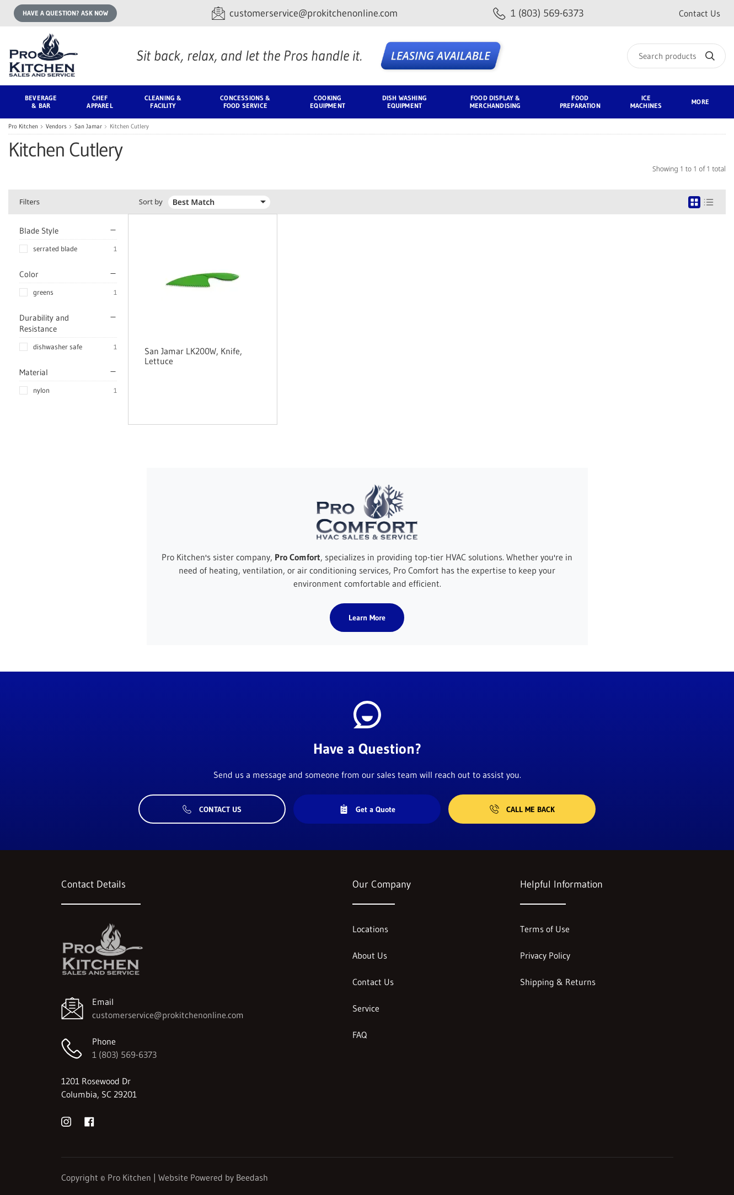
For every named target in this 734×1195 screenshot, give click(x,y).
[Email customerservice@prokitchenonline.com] (305, 13)
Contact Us (699, 13)
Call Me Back (522, 809)
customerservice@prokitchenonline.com (168, 1014)
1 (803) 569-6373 (124, 1054)
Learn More (367, 618)
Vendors (56, 126)
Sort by (151, 202)
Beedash (252, 1177)
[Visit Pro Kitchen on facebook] (89, 1120)
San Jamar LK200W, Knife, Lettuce (193, 356)
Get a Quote (367, 809)
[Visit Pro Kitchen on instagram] (66, 1120)
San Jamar (88, 126)
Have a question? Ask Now (65, 13)
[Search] (676, 56)
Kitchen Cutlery (129, 126)
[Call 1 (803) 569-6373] (538, 13)
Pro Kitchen (23, 126)
